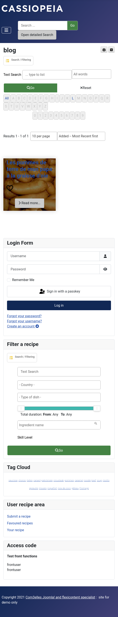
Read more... (29, 203)
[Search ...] (42, 25)
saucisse (13, 480)
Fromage (84, 488)
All (7, 98)
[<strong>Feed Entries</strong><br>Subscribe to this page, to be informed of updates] (111, 49)
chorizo (22, 480)
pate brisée (47, 480)
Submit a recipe (19, 516)
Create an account (23, 326)
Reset (85, 88)
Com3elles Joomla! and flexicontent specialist (60, 597)
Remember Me (23, 280)
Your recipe (15, 530)
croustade (59, 480)
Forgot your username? (24, 321)
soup (99, 480)
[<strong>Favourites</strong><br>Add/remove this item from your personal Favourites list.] (10, 188)
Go (30, 88)
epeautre (33, 488)
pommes (69, 480)
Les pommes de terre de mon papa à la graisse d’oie (29, 169)
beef (94, 480)
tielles (30, 480)
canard (36, 480)
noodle (87, 480)
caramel (79, 480)
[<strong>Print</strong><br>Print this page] (104, 49)
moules (43, 488)
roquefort (52, 488)
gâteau (75, 488)
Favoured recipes (20, 523)
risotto (106, 480)
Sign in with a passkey (59, 291)
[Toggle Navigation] (6, 30)
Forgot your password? (24, 316)
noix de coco (64, 488)
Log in (59, 305)
